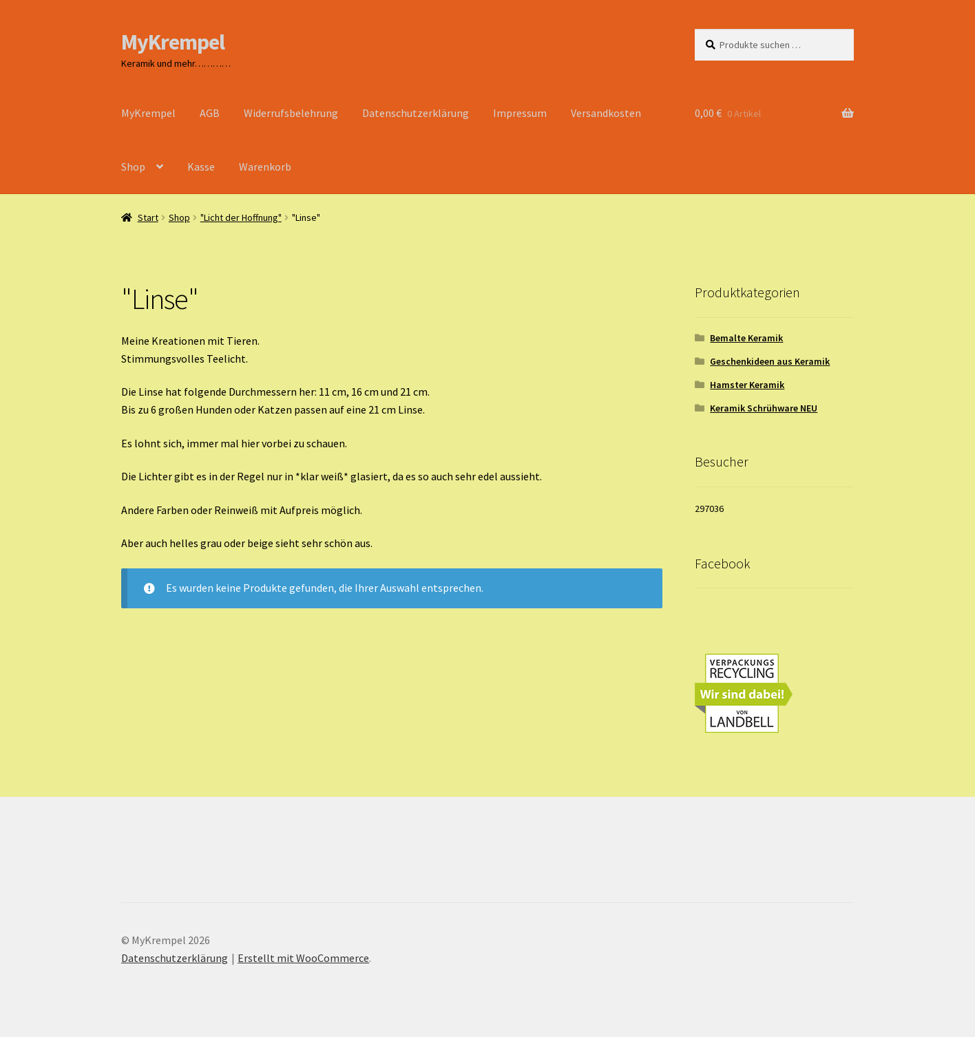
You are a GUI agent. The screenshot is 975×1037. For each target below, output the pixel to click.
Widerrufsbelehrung (291, 113)
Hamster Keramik (747, 384)
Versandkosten (606, 113)
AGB (210, 113)
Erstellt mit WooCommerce (303, 958)
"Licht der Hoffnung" (241, 217)
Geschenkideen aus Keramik (770, 361)
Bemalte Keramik (746, 338)
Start (148, 217)
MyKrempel (172, 42)
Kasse (201, 166)
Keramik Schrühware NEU (763, 408)
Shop (133, 166)
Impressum (520, 113)
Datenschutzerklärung (415, 113)
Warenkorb (265, 166)
